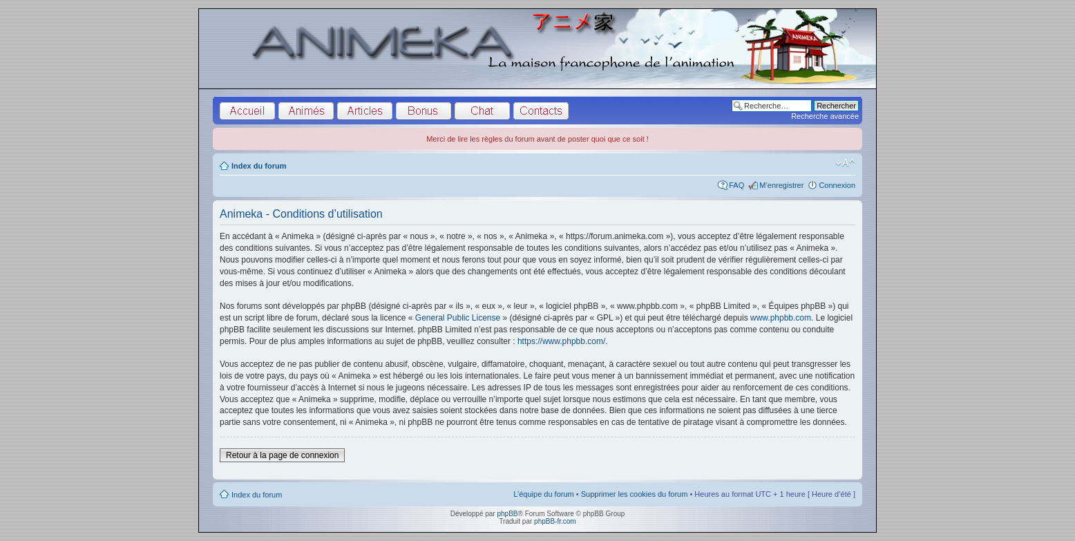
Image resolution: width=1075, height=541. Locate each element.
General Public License (457, 318)
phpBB (507, 514)
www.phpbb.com (780, 318)
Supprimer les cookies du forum (634, 494)
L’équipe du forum (543, 494)
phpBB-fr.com (555, 521)
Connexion (837, 185)
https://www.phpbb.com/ (561, 341)
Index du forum (258, 166)
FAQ (736, 185)
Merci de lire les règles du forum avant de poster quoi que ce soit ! (537, 139)
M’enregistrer (781, 185)
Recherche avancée (825, 116)
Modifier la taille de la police (845, 163)
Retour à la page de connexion (282, 455)
